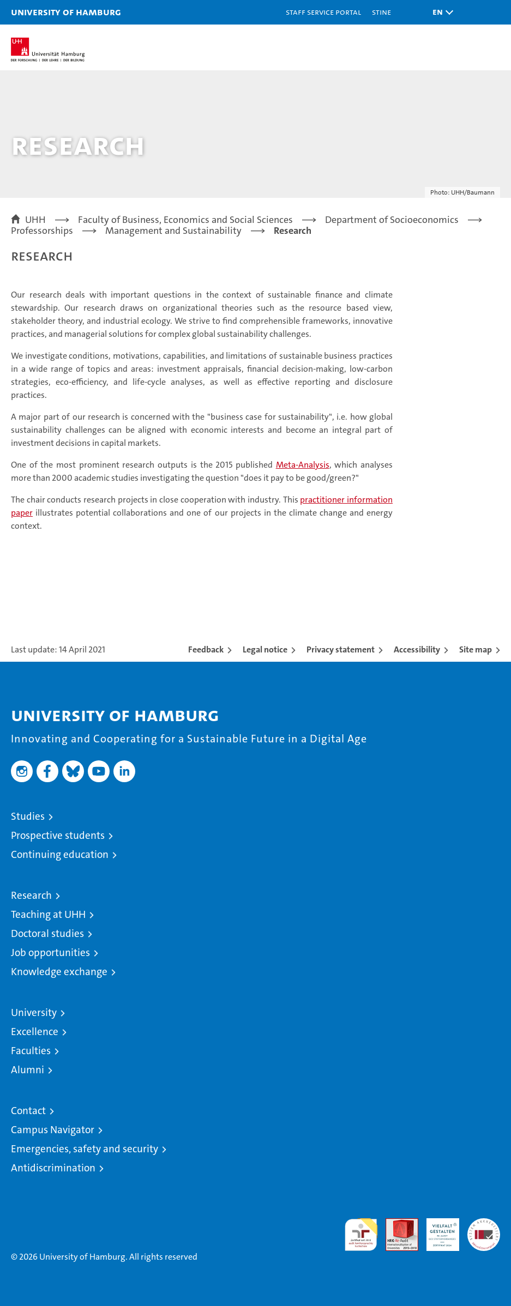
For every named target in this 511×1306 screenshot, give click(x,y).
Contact (28, 1110)
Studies (28, 816)
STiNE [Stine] (381, 11)
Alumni (27, 1070)
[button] (440, 12)
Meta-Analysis (302, 464)
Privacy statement (340, 649)
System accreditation (483, 1229)
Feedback (206, 649)
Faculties (31, 1050)
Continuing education (60, 854)
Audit (396, 1224)
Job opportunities (50, 952)
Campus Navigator (52, 1129)
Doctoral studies (47, 933)
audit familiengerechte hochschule (361, 1234)
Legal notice (265, 649)
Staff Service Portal (323, 11)
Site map (475, 649)
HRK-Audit (436, 1229)
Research (31, 895)
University (34, 1012)
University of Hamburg (66, 12)
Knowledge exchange (59, 971)
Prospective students (58, 835)
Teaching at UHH (48, 914)
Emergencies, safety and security (84, 1149)
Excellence (34, 1031)
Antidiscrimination (53, 1168)
